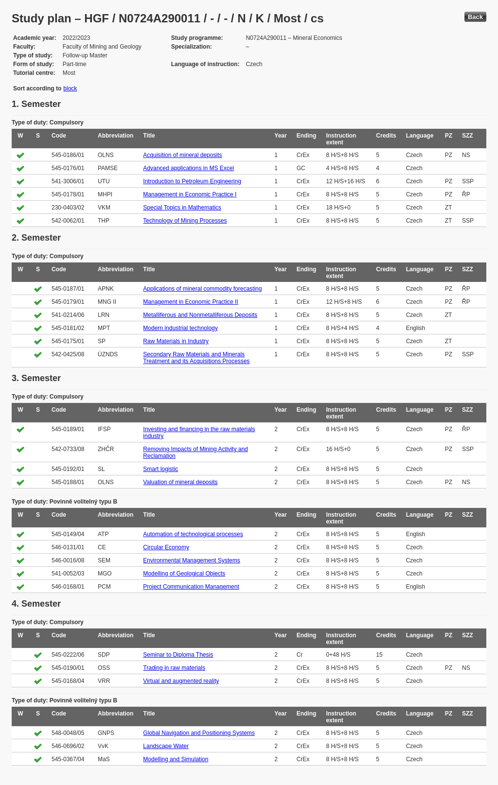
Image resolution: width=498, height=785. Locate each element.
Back (475, 16)
